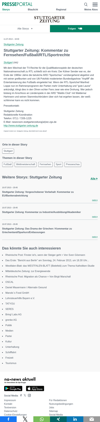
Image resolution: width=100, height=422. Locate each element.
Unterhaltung (12, 347)
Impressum (10, 400)
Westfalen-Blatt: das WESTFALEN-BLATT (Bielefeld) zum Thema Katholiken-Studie (49, 266)
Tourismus (10, 363)
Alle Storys (25, 28)
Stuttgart (8, 62)
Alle (94, 178)
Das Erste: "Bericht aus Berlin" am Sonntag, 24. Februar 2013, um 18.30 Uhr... (47, 260)
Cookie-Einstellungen (15, 414)
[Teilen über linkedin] (75, 419)
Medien (9, 330)
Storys (6, 9)
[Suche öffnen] (86, 4)
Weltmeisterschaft (25, 164)
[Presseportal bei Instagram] (28, 395)
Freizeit (9, 357)
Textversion (10, 407)
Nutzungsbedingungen (61, 404)
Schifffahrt (10, 352)
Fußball (8, 164)
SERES (9, 309)
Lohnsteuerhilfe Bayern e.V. (20, 298)
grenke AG (11, 320)
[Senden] (91, 419)
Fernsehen (45, 164)
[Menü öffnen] (95, 4)
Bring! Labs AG (13, 314)
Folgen (75, 28)
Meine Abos (91, 9)
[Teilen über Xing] (58, 419)
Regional (61, 9)
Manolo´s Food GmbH (17, 293)
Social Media (56, 414)
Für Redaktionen (58, 400)
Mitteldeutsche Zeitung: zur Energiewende (27, 271)
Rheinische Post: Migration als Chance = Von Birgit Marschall (38, 276)
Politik (8, 325)
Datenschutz (10, 411)
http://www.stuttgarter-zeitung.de (21, 125)
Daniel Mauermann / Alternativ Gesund (26, 287)
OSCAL (9, 282)
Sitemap (53, 411)
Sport (58, 164)
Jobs (51, 407)
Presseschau (73, 164)
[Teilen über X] (25, 419)
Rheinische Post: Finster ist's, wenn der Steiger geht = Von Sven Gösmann (45, 255)
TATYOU (10, 303)
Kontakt (8, 404)
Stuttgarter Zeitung (14, 44)
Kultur (8, 341)
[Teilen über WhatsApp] (41, 419)
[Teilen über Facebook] (8, 419)
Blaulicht (33, 9)
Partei (8, 336)
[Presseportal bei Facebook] (20, 395)
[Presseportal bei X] (24, 395)
